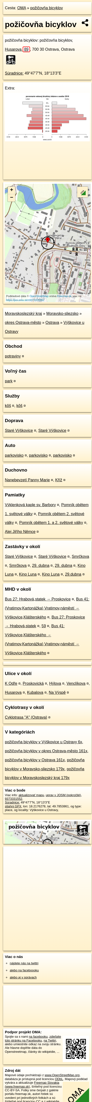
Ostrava (52, 322)
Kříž (58, 480)
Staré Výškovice (19, 430)
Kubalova (35, 692)
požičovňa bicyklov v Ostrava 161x (35, 760)
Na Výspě (57, 692)
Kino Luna (28, 574)
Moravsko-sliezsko (62, 313)
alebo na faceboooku (24, 970)
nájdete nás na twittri (24, 963)
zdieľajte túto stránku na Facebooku (33, 1038)
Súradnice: (14, 73)
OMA (21, 8)
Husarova (17, 49)
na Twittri (50, 1040)
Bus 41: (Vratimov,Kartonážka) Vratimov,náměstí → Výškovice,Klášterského (47, 608)
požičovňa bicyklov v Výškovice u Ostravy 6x (43, 742)
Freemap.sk (64, 296)
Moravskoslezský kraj (23, 313)
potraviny (13, 356)
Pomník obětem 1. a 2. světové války (51, 523)
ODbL (59, 1079)
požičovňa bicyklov (46, 8)
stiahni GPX (13, 806)
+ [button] (11, 190)
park (8, 381)
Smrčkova (80, 556)
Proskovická (33, 683)
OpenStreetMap (39, 296)
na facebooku (38, 1036)
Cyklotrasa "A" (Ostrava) (26, 717)
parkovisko (14, 455)
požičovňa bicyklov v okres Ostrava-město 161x (46, 751)
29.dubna (73, 574)
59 (43, 626)
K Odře (11, 683)
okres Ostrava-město (23, 322)
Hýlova (55, 683)
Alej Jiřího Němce (20, 532)
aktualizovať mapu (31, 795)
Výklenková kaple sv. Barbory (30, 505)
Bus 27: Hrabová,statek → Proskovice (38, 599)
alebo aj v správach (23, 977)
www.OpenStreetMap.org (62, 1075)
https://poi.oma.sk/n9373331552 (25, 300)
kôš (8, 406)
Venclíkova (76, 683)
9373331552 (13, 799)
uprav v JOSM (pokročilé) (63, 795)
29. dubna (40, 565)
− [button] (11, 198)
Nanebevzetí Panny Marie (27, 480)
